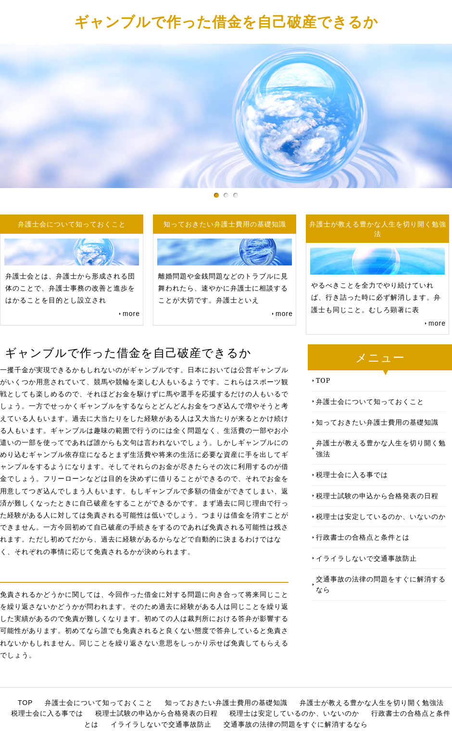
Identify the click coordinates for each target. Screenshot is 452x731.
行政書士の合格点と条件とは (363, 537)
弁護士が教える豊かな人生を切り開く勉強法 (381, 448)
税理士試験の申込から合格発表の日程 (377, 495)
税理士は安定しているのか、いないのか (381, 516)
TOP (323, 380)
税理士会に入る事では (352, 474)
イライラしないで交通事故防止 (366, 558)
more (131, 313)
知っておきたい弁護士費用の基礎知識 (377, 422)
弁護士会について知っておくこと (370, 401)
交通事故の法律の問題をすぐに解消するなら (381, 584)
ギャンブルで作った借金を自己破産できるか (226, 21)
